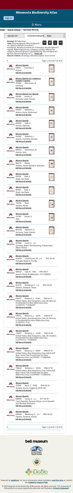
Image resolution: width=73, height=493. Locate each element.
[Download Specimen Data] (55, 43)
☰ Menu (36, 24)
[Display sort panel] (44, 43)
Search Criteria (14, 30)
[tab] (14, 36)
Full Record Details (23, 73)
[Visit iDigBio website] (36, 472)
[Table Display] (50, 43)
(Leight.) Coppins (28, 80)
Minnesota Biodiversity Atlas (36, 12)
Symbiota (15, 480)
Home (2, 30)
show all (38, 54)
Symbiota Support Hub (38, 482)
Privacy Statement (61, 488)
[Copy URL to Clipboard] (61, 43)
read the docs (57, 480)
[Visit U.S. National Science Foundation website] (36, 462)
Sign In (8, 18)
